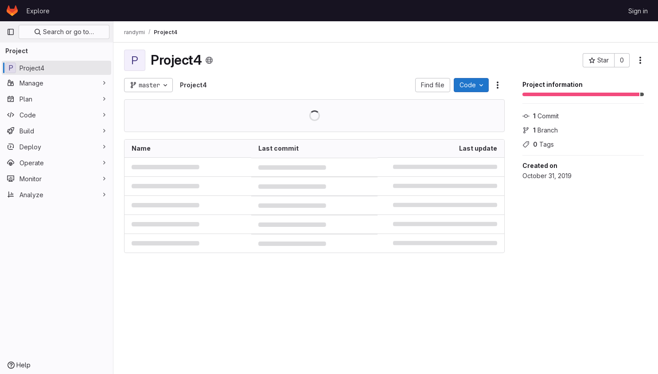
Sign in (638, 11)
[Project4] (56, 68)
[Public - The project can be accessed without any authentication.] (209, 60)
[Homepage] (12, 11)
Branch (540, 130)
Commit (540, 116)
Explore (38, 11)
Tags (538, 144)
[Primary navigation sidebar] (11, 32)
